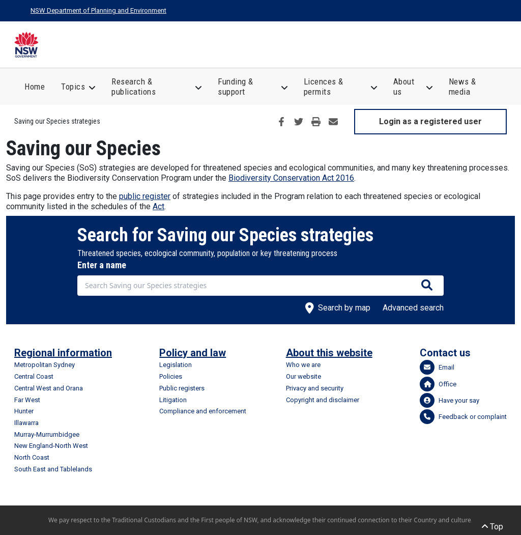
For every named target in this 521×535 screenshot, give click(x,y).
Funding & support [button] (235, 86)
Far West (27, 400)
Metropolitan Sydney (44, 365)
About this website (329, 353)
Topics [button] (73, 86)
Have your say (449, 400)
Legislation (175, 365)
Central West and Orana (48, 388)
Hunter (24, 411)
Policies (170, 376)
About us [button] (404, 86)
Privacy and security (314, 388)
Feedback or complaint (463, 416)
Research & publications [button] (133, 86)
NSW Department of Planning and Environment (98, 10)
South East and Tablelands (53, 469)
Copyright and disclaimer (322, 400)
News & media (462, 86)
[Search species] (427, 285)
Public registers (182, 388)
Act (158, 206)
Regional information (63, 353)
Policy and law (192, 353)
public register (144, 196)
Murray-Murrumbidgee (46, 434)
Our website (303, 376)
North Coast (31, 457)
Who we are (303, 365)
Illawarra (26, 423)
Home (34, 86)
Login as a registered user (430, 121)
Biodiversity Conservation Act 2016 (291, 178)
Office (438, 384)
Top (492, 526)
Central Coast (33, 376)
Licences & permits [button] (323, 86)
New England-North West (51, 445)
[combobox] (260, 285)
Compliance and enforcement (202, 411)
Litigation (173, 400)
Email (437, 367)
